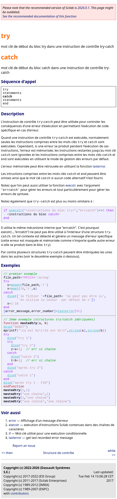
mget (14, 289)
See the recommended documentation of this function (39, 16)
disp (11, 296)
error (12, 420)
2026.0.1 (83, 8)
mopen (15, 285)
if (10, 433)
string (74, 330)
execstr (70, 185)
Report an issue (24, 445)
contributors (20, 493)
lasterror (99, 166)
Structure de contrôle (58, 453)
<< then (7, 453)
